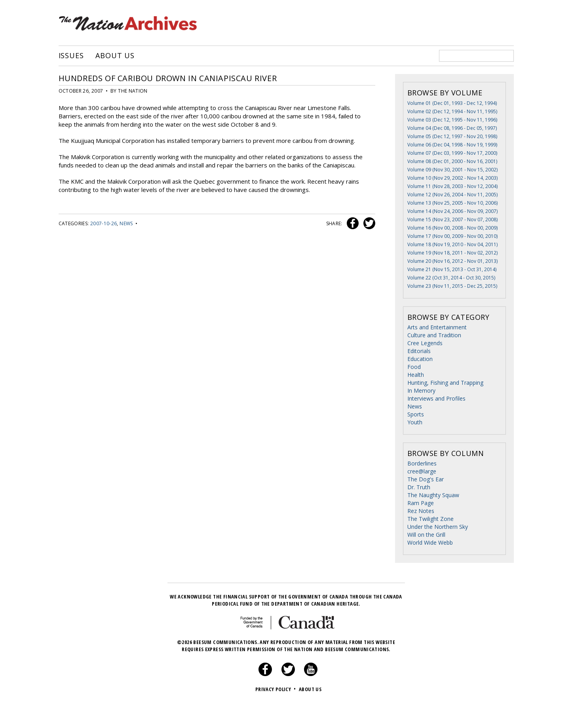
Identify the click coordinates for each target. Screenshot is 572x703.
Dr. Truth (418, 487)
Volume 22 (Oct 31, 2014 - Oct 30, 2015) (451, 277)
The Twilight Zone (430, 518)
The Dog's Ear (425, 479)
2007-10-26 (103, 223)
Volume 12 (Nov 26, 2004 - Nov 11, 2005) (452, 194)
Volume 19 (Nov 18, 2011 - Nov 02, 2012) (452, 252)
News (126, 223)
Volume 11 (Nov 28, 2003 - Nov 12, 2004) (452, 186)
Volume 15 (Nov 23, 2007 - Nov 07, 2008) (452, 219)
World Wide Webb (430, 542)
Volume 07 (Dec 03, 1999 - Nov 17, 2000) (452, 153)
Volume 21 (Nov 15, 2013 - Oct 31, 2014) (451, 269)
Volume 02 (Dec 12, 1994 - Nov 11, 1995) (452, 111)
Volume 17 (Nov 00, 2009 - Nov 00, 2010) (452, 236)
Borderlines (422, 463)
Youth (414, 422)
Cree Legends (425, 343)
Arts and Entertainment (437, 327)
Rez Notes (420, 511)
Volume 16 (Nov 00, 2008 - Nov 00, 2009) (452, 227)
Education (420, 359)
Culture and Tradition (434, 335)
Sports (415, 414)
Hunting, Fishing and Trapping (445, 382)
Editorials (419, 351)
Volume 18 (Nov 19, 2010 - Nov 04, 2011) (452, 244)
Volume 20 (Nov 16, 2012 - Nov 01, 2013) (452, 261)
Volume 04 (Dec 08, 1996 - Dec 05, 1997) (452, 128)
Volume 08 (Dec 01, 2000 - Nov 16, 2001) (452, 161)
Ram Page (420, 503)
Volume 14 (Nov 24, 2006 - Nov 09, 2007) (452, 211)
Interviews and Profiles (436, 398)
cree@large (421, 471)
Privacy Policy (276, 689)
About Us (115, 56)
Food (414, 366)
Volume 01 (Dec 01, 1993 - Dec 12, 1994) (452, 103)
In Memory (421, 390)
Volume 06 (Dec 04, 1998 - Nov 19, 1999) (452, 144)
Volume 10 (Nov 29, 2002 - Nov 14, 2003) (452, 178)
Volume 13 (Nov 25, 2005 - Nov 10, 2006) (452, 203)
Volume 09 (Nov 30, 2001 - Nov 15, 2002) (452, 169)
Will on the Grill (426, 534)
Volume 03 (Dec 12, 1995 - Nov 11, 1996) (452, 119)
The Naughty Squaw (433, 495)
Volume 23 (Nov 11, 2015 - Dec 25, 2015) (452, 286)
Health (415, 374)
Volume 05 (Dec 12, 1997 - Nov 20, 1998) (452, 136)
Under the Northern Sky (437, 526)
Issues (71, 56)
